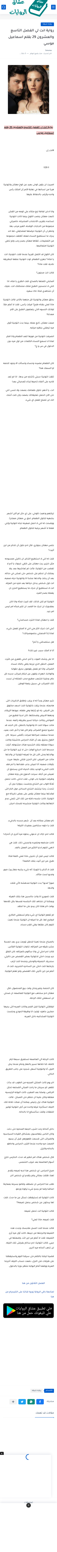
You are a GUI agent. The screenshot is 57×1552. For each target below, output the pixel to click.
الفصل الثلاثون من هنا (33, 1283)
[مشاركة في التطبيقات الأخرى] (13, 1401)
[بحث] (3, 7)
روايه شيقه (47, 24)
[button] (40, 1401)
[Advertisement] (28, 478)
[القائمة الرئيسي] (53, 7)
